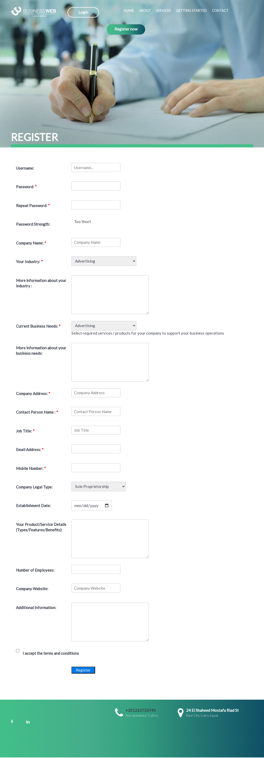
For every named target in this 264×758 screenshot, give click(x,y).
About (145, 11)
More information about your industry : (41, 283)
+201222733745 (141, 710)
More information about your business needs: (41, 350)
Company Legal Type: (34, 487)
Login (83, 12)
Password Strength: (33, 224)
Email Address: (30, 449)
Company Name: (31, 243)
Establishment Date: (33, 505)
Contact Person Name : (37, 412)
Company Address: (33, 393)
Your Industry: (29, 261)
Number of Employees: (35, 570)
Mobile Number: (31, 468)
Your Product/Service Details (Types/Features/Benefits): (41, 527)
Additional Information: (36, 607)
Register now (125, 29)
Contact (220, 11)
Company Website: (32, 588)
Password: (26, 186)
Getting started (191, 11)
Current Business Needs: (38, 326)
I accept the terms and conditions (51, 653)
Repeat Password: (33, 205)
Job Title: (25, 431)
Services (163, 11)
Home (129, 11)
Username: (25, 168)
